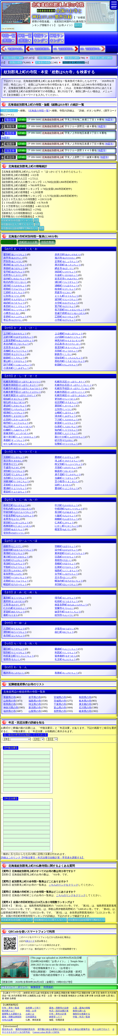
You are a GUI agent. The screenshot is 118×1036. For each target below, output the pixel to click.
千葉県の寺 (60, 704)
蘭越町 (67, 649)
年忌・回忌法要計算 (59, 1011)
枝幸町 (65, 289)
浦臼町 (67, 282)
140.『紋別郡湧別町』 (40, 49)
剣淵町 (67, 364)
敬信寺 (10, 119)
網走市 (64, 268)
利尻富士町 (18, 656)
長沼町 (67, 512)
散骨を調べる (79, 1011)
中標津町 (69, 508)
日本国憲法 (31, 1017)
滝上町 (68, 460)
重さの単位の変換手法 (79, 1029)
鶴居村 (64, 471)
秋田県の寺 (85, 697)
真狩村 (14, 601)
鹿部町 (65, 405)
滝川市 (13, 460)
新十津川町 (19, 437)
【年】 (16, 739)
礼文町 (65, 659)
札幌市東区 (19, 395)
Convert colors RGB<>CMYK (46, 1032)
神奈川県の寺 (10, 707)
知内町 (67, 430)
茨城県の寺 (60, 700)
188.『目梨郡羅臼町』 (90, 49)
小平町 (65, 320)
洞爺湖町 (16, 481)
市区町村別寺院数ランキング (17, 220)
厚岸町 (15, 264)
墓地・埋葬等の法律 (59, 1008)
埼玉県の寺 (35, 704)
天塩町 (14, 474)
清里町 (15, 354)
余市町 (14, 635)
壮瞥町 (67, 443)
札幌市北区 (70, 381)
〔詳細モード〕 (9, 110)
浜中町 (67, 550)
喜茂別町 (68, 347)
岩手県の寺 (35, 697)
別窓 (36, 220)
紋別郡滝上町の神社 (101, 58)
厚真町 (14, 268)
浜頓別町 (18, 550)
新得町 (67, 433)
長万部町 (70, 309)
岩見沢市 (67, 278)
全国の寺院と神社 (13, 58)
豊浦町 (15, 488)
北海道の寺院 (42, 62)
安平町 (14, 271)
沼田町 (14, 529)
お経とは (30, 1014)
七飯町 (65, 515)
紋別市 (64, 615)
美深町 (14, 563)
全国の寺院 (16, 62)
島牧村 (14, 416)
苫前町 (15, 484)
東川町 (16, 556)
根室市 (63, 529)
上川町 (15, 333)
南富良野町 (71, 604)
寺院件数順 (47, 242)
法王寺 (10, 150)
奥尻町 (15, 306)
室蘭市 (64, 608)
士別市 (63, 409)
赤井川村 (68, 254)
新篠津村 (16, 433)
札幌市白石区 (73, 385)
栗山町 (15, 361)
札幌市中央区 (23, 388)
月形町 (67, 467)
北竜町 (16, 581)
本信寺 (10, 157)
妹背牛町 (68, 611)
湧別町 (15, 632)
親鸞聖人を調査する (11, 1014)
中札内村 (17, 508)
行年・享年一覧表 (10, 1008)
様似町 (14, 399)
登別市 (14, 533)
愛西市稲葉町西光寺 (25, 1029)
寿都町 (14, 440)
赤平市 (13, 258)
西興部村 (17, 526)
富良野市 (13, 574)
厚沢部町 (68, 264)
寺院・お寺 (31, 1011)
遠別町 (67, 299)
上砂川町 (18, 337)
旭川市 (65, 258)
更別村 (65, 399)
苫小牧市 (67, 481)
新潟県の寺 (35, 707)
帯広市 (13, 320)
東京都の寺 (85, 704)
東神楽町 (70, 553)
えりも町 (67, 296)
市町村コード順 (28, 242)
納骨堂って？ (55, 1017)
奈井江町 (15, 505)
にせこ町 (67, 526)
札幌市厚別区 (22, 381)
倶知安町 (69, 357)
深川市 (13, 570)
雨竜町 (15, 289)
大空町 (67, 303)
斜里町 (65, 423)
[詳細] (22, 119)
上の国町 (69, 337)
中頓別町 (18, 512)
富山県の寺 (60, 707)
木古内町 (16, 344)
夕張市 (64, 628)
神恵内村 (68, 340)
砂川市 (64, 440)
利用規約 (48, 987)
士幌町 (65, 412)
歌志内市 (15, 282)
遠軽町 (15, 299)
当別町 (15, 478)
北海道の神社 (72, 58)
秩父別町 (69, 464)
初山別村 (17, 426)
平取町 (15, 567)
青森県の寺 (9, 697)
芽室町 (14, 611)
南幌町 (67, 519)
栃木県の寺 (85, 700)
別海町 (15, 577)
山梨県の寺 (35, 711)
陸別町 (15, 652)
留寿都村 (66, 656)
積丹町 (16, 423)
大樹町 (14, 457)
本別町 (67, 584)
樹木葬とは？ (8, 1011)
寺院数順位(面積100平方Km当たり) (19, 228)
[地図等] (109, 119)
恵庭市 (63, 292)
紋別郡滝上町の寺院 (74, 62)
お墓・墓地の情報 (81, 1008)
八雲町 (14, 628)
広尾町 (65, 567)
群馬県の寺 (9, 704)
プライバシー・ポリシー (14, 987)
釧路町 (14, 357)
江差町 (14, 292)
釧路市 (63, 354)
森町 (10, 615)
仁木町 (64, 522)
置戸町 (65, 306)
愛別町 (15, 254)
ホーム (78, 25)
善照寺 (10, 133)
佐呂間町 (67, 402)
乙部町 (65, 316)
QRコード (30, 941)
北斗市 (63, 577)
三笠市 (12, 604)
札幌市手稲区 (72, 388)
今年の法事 (7, 1020)
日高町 (65, 556)
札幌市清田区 (21, 385)
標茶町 (15, 409)
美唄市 (63, 560)
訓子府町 (17, 364)
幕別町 (15, 597)
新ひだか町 (70, 437)
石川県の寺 (85, 707)
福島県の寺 (35, 700)
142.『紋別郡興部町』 (63, 49)
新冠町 (16, 522)
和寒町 (67, 673)
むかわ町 (15, 608)
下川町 (67, 419)
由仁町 (64, 632)
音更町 (15, 316)
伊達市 (11, 464)
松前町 (67, 601)
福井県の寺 (9, 711)
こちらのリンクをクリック (63, 885)
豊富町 (15, 491)
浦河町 (15, 285)
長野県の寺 (60, 711)
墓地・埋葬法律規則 (11, 1017)
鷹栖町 (65, 457)
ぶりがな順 (8, 242)
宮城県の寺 (60, 697)
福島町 (67, 570)
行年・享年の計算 (57, 1014)
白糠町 (15, 430)
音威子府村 (70, 313)
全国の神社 (45, 58)
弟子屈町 (68, 474)
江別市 (12, 296)
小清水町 (16, 368)
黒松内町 (70, 361)
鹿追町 (15, 405)
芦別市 (13, 261)
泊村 (63, 484)
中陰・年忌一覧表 (81, 1017)
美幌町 (65, 563)
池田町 (65, 271)
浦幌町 (67, 285)
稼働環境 (35, 987)
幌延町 (15, 584)
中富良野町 (18, 515)
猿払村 (14, 402)
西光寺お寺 (7, 1029)
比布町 (14, 560)
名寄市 (12, 519)
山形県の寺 (9, 700)
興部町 (15, 309)
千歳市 (12, 467)
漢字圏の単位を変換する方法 (51, 1029)
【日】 (52, 739)
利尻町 (65, 652)
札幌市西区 (70, 392)
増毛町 (65, 597)
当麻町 (65, 478)
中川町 (67, 505)
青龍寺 (10, 126)
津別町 (14, 471)
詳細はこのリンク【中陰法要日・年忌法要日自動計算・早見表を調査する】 (42, 857)
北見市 (12, 347)
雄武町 (14, 303)
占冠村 (15, 419)
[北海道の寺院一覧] (39, 110)
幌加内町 (69, 581)
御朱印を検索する (81, 1014)
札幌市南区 (71, 395)
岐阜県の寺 (85, 711)
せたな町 (15, 443)
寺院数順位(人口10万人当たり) (17, 224)
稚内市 (14, 673)
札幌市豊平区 (22, 392)
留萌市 (12, 659)
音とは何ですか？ (101, 1029)
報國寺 (10, 143)
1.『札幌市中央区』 (14, 49)
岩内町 (15, 278)
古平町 (67, 574)
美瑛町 (14, 553)
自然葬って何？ (33, 1008)
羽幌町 (65, 546)
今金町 (67, 275)
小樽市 (12, 313)
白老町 (67, 426)
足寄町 (67, 261)
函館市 (13, 546)
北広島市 (68, 344)
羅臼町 (14, 649)
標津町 (14, 412)
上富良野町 (18, 340)
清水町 (65, 416)
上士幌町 (69, 333)
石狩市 (13, 275)
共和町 (67, 350)
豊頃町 (67, 488)
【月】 (38, 739)
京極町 (16, 350)
